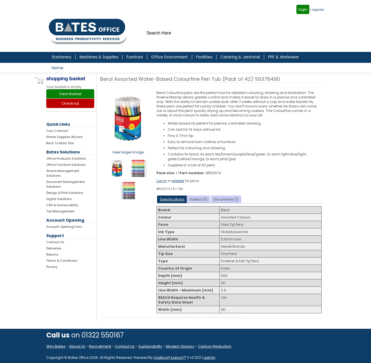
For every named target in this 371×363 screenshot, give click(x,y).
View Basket (70, 94)
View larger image (128, 152)
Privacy (51, 267)
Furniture (134, 57)
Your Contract (57, 130)
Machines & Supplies (99, 57)
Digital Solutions (59, 199)
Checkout (70, 103)
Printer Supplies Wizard (64, 137)
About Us (77, 346)
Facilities (204, 57)
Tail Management (60, 211)
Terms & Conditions (61, 260)
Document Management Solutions (65, 184)
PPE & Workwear (283, 57)
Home (57, 68)
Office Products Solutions (66, 158)
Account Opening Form (64, 226)
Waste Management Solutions (62, 173)
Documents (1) (226, 199)
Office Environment (169, 57)
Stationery (62, 57)
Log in (161, 180)
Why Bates (55, 346)
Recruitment (100, 346)
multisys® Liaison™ (170, 357)
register (318, 9)
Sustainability (150, 346)
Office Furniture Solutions (66, 164)
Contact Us (55, 242)
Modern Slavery (180, 346)
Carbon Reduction (214, 346)
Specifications (172, 199)
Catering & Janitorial (240, 57)
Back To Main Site (60, 143)
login (302, 9)
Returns (52, 254)
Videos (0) (198, 199)
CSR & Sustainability (62, 205)
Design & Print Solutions (64, 192)
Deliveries (53, 248)
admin (209, 357)
